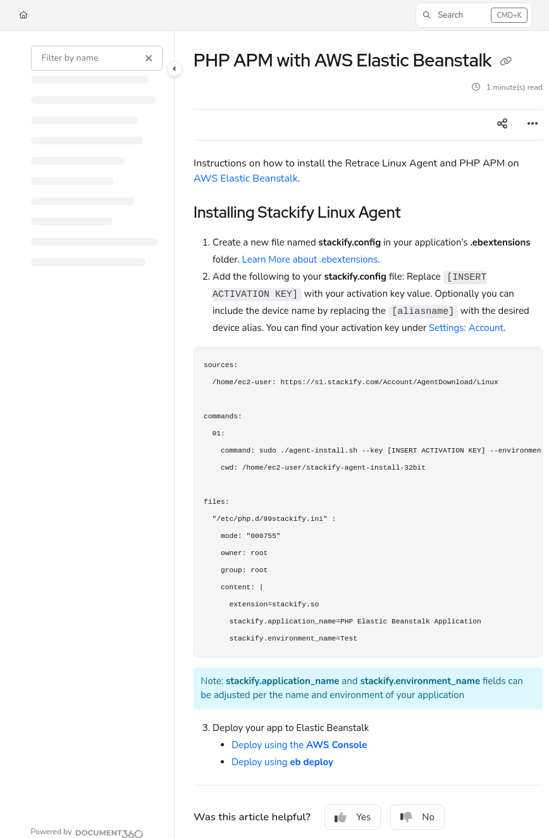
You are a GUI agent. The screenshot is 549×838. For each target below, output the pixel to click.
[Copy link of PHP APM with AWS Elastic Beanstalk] (505, 62)
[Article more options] (532, 125)
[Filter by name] (97, 58)
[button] (474, 15)
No (417, 817)
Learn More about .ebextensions (310, 259)
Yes (353, 817)
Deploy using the (299, 745)
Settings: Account (466, 328)
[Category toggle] (174, 69)
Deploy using (282, 762)
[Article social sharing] (502, 125)
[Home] (23, 15)
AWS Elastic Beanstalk (246, 178)
